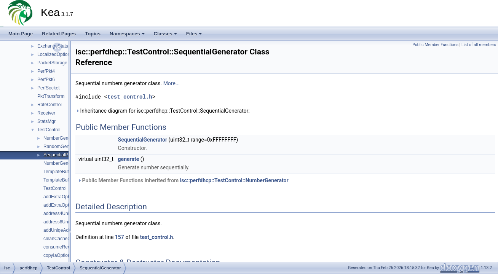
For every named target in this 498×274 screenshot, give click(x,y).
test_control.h (129, 96)
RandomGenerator (62, 146)
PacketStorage (52, 62)
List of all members (478, 44)
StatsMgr (46, 121)
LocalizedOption (53, 54)
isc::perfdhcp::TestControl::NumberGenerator (234, 180)
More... (171, 83)
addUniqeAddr (58, 230)
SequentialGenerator (64, 155)
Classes (165, 34)
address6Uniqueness (64, 222)
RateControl (49, 104)
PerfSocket (48, 88)
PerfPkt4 (46, 71)
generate (128, 159)
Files (194, 34)
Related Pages (59, 34)
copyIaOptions (58, 255)
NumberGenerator (61, 138)
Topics (93, 34)
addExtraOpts (57, 196)
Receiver (46, 113)
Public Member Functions (435, 44)
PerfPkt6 (46, 79)
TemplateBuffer (58, 171)
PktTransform (51, 96)
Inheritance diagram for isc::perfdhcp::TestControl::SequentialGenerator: (162, 111)
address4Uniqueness (64, 213)
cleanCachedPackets (64, 238)
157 (119, 237)
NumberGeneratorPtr (64, 163)
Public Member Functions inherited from (183, 180)
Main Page (20, 34)
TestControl (49, 129)
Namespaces (127, 34)
